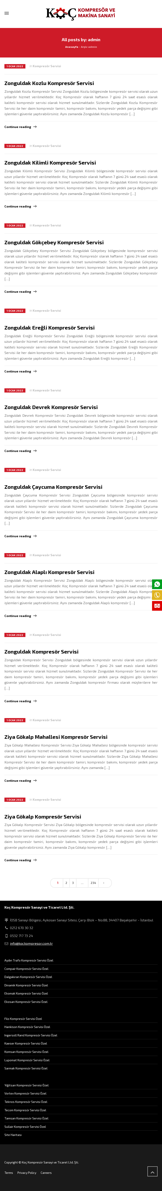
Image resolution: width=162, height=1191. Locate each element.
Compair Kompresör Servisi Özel (26, 969)
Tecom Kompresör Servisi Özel (25, 1110)
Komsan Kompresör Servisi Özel (26, 1052)
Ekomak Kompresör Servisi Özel (26, 993)
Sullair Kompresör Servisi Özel (25, 1126)
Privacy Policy (26, 1172)
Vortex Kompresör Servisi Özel (25, 1093)
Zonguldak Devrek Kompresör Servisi (51, 407)
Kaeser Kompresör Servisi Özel (25, 1043)
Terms (8, 1172)
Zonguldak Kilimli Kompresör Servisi (50, 162)
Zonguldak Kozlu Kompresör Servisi (49, 83)
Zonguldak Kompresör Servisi (41, 651)
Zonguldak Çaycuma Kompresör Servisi (53, 486)
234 (93, 883)
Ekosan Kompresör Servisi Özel (26, 1002)
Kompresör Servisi (47, 66)
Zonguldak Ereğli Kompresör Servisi (49, 327)
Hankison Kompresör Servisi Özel (27, 1027)
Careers (46, 1172)
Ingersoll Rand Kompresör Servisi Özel (30, 1035)
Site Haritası (13, 1135)
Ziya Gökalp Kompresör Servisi (42, 816)
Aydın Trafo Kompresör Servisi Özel (28, 960)
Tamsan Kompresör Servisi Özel (26, 1118)
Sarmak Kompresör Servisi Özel (26, 1068)
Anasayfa (71, 46)
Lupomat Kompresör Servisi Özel (27, 1060)
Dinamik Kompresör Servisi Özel (26, 985)
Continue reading (17, 127)
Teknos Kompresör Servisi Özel (25, 1102)
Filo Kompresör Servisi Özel (23, 1019)
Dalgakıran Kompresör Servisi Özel (28, 977)
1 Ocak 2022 (15, 66)
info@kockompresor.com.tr (31, 943)
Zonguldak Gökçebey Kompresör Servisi (54, 242)
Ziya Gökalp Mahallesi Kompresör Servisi (55, 736)
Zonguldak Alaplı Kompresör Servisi (49, 572)
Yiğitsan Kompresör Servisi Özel (26, 1085)
